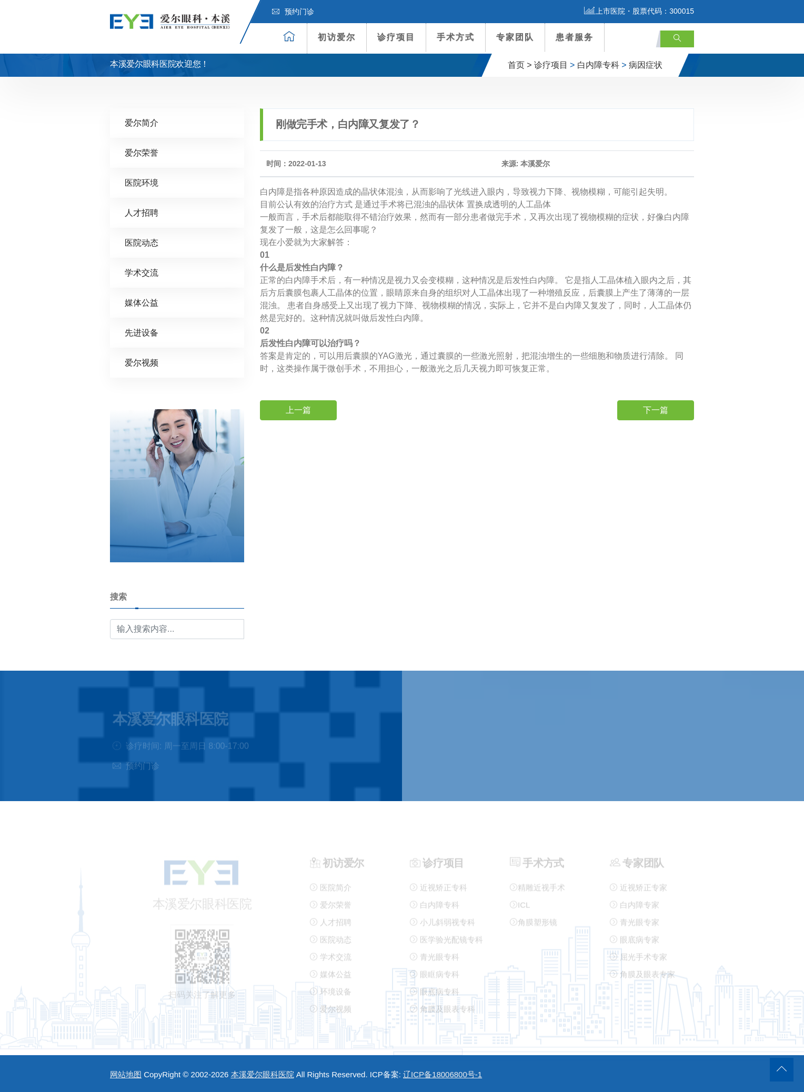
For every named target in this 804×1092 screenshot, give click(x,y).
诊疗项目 (396, 37)
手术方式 (456, 37)
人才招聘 (141, 212)
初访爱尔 (337, 37)
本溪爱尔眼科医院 (262, 1074)
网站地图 (126, 1074)
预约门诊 (293, 11)
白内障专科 (598, 64)
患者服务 (575, 37)
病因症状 (645, 64)
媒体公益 (141, 302)
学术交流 (141, 272)
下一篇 (655, 409)
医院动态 (141, 242)
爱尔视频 (141, 362)
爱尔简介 (141, 122)
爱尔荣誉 (141, 152)
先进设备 (141, 332)
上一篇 (298, 409)
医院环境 (141, 182)
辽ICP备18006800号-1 (442, 1074)
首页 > (520, 64)
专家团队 (515, 37)
